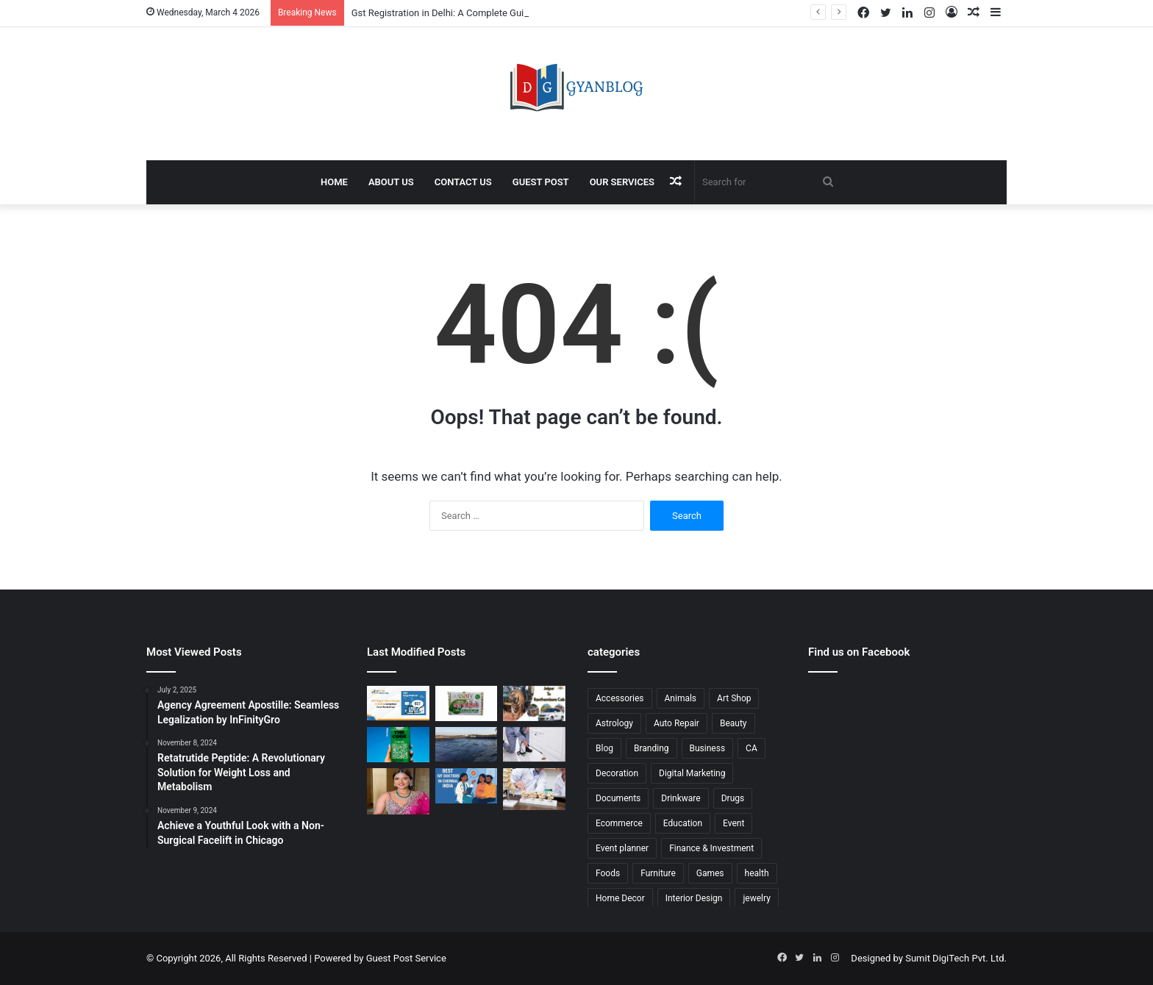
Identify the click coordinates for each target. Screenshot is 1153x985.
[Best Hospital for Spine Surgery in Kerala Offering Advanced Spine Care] (534, 788)
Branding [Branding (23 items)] (651, 748)
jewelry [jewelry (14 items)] (756, 898)
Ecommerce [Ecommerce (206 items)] (619, 823)
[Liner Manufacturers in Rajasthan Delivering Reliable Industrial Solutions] (466, 744)
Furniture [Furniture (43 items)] (658, 873)
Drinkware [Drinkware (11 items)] (680, 798)
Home (334, 181)
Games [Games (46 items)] (710, 873)
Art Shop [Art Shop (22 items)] (734, 698)
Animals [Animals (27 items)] (681, 698)
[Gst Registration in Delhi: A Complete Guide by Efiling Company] (398, 703)
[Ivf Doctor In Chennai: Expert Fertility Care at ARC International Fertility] (466, 785)
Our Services (622, 181)
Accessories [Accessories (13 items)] (620, 698)
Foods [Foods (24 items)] (608, 873)
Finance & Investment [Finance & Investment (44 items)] (711, 848)
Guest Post (541, 181)
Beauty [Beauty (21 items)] (733, 723)
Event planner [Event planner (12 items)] (622, 848)
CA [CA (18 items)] (751, 748)
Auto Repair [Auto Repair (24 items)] (676, 723)
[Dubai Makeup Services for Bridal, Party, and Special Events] (398, 791)
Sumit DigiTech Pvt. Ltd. (956, 958)
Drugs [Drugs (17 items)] (733, 798)
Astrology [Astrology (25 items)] (614, 723)
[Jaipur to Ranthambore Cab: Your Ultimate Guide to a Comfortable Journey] (534, 703)
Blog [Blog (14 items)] (604, 748)
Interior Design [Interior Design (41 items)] (694, 898)
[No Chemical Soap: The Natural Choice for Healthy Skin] (466, 703)
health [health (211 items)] (757, 873)
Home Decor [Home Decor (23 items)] (620, 898)
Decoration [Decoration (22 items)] (617, 773)
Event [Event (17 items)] (733, 823)
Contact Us (463, 181)
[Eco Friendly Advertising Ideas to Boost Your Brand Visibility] (398, 745)
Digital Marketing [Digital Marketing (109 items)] (692, 773)
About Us (391, 181)
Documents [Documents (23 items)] (618, 798)
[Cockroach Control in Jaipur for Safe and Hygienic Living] (534, 744)
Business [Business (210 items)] (708, 748)
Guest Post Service (406, 958)
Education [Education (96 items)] (682, 823)
